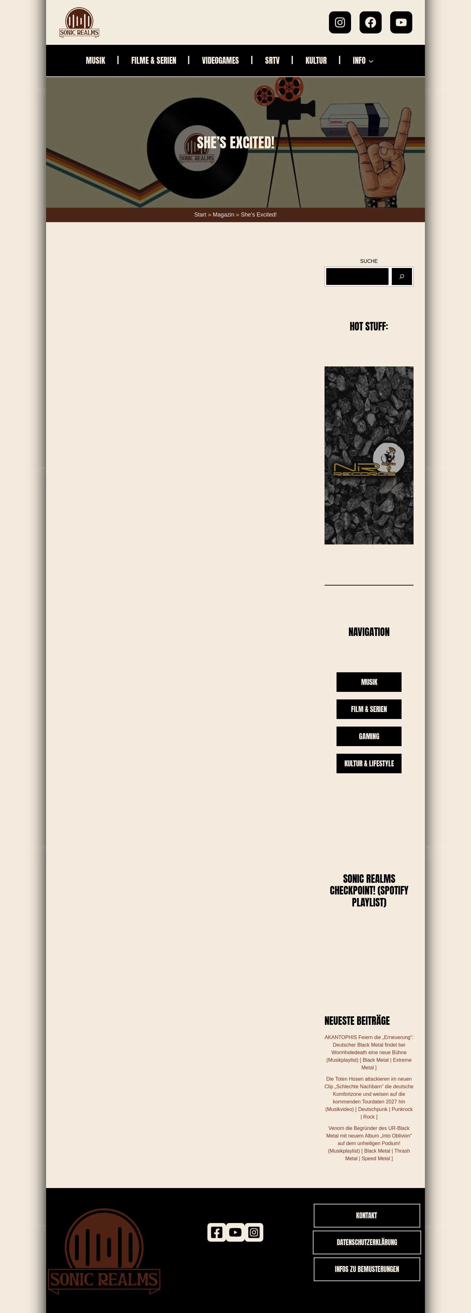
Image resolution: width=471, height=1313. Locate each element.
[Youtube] (235, 1232)
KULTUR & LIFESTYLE (369, 763)
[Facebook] (371, 22)
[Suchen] (402, 276)
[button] (377, 60)
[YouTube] (401, 22)
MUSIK (369, 682)
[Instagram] (340, 22)
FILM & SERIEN (369, 709)
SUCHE (369, 261)
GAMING (369, 736)
